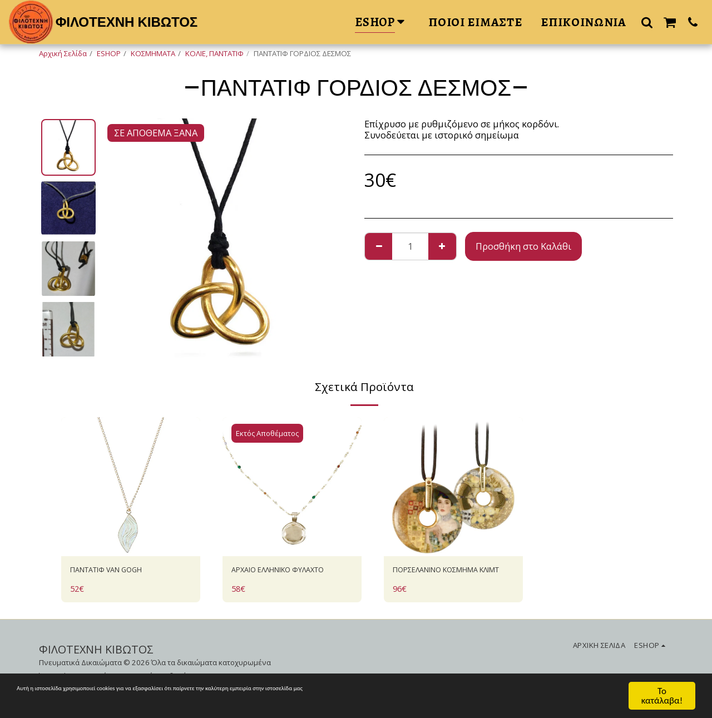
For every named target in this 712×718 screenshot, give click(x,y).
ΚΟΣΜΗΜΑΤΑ (153, 53)
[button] (646, 22)
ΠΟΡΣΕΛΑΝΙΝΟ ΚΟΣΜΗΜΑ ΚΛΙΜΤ (450, 578)
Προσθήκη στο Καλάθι (523, 246)
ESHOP (109, 53)
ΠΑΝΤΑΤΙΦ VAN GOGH (118, 571)
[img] (130, 486)
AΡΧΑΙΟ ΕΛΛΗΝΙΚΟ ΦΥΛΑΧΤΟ (271, 578)
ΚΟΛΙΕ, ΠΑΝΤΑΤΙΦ (214, 53)
